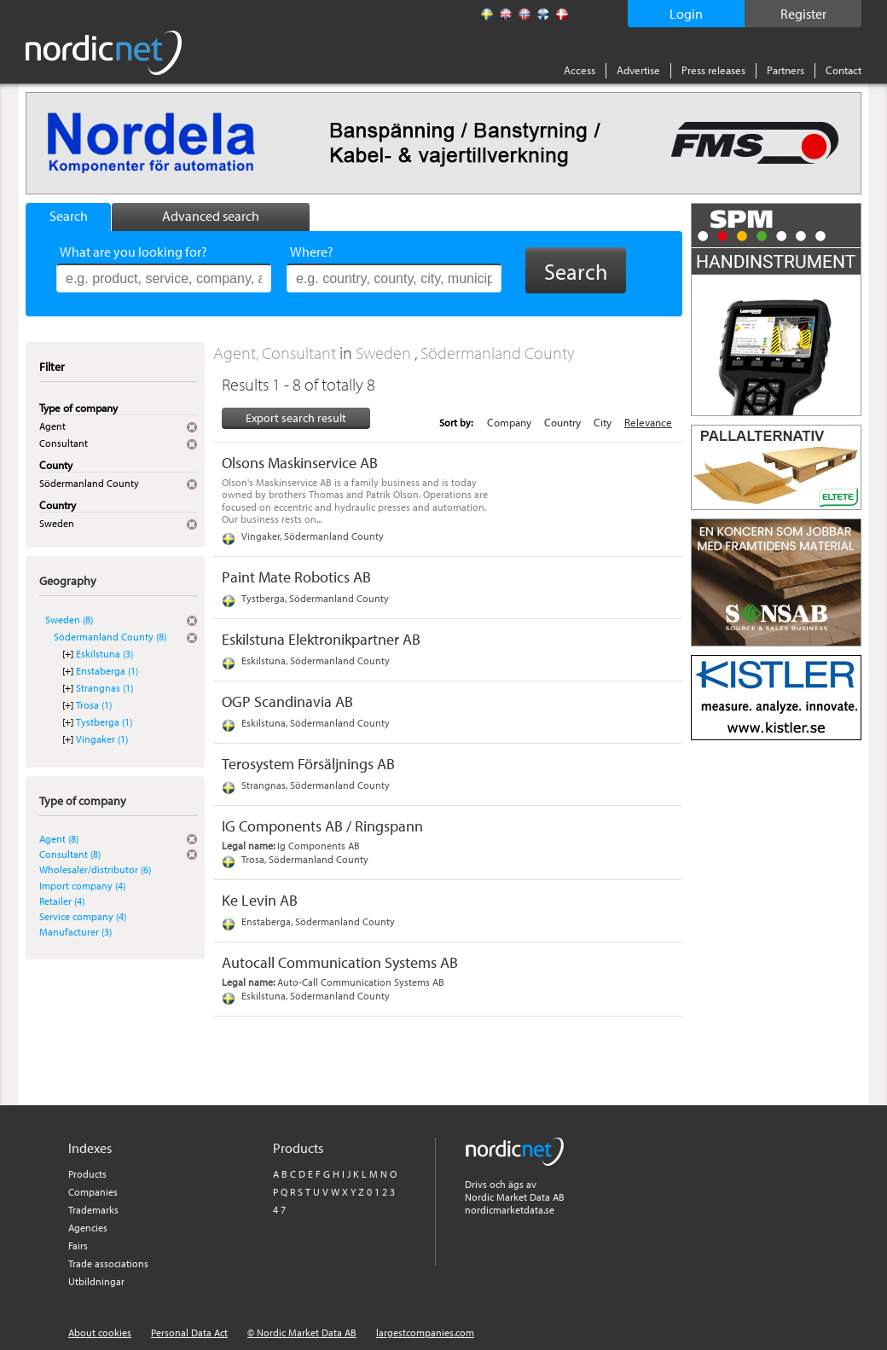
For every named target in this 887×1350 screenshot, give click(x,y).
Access (579, 70)
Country (562, 422)
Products (87, 1173)
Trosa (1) (94, 704)
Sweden (385, 352)
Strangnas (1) (104, 687)
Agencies (87, 1227)
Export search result (296, 418)
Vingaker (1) (102, 739)
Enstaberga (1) (107, 670)
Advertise (638, 70)
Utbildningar (96, 1281)
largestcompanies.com (425, 1332)
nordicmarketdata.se (509, 1209)
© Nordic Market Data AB (302, 1332)
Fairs (78, 1245)
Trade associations (108, 1263)
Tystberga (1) (104, 722)
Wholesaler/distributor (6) (95, 869)
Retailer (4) (61, 901)
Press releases (713, 70)
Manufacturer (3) (75, 931)
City (603, 422)
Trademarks (93, 1209)
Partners (785, 70)
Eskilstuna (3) (104, 653)
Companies (93, 1191)
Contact (843, 70)
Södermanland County (497, 352)
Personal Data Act (189, 1332)
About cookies (99, 1332)
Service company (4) (82, 916)
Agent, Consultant (276, 352)
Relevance (648, 422)
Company (509, 422)
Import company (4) (82, 885)
